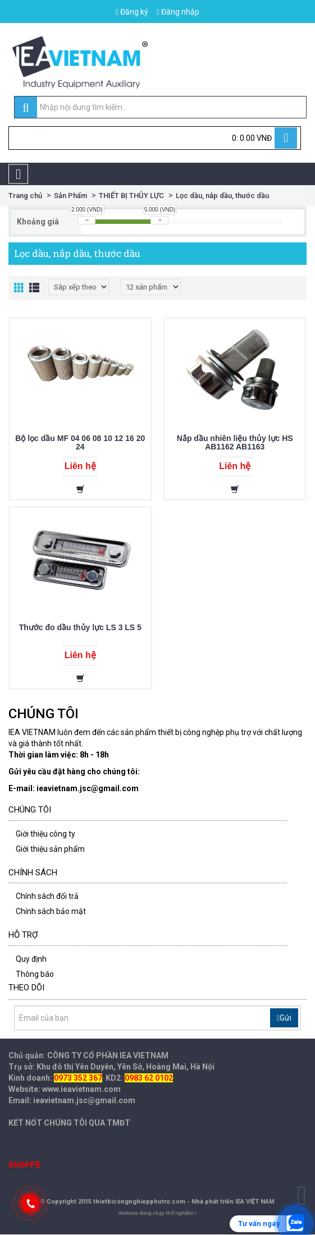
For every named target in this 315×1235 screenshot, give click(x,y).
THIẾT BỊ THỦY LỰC (131, 195)
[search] (25, 108)
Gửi (284, 1017)
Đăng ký (132, 11)
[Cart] (154, 138)
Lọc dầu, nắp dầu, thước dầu (222, 195)
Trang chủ (25, 195)
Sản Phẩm (70, 195)
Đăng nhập (178, 11)
